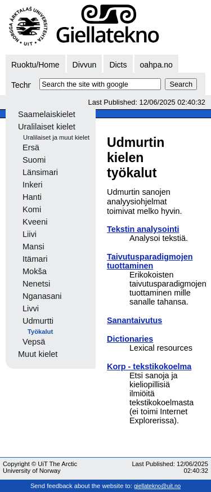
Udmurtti (38, 320)
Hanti (32, 197)
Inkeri (33, 184)
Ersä (31, 147)
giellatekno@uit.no (157, 486)
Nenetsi (36, 283)
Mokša (35, 271)
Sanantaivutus (134, 320)
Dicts (118, 64)
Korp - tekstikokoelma (149, 366)
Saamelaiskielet (46, 114)
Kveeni (35, 221)
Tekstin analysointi (143, 229)
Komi (32, 209)
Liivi (30, 234)
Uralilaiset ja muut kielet (56, 137)
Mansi (33, 246)
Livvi (31, 308)
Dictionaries (130, 338)
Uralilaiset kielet (46, 126)
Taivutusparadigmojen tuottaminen (149, 261)
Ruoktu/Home (35, 64)
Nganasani (42, 296)
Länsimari (40, 172)
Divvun (85, 64)
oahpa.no (156, 64)
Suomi (34, 159)
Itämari (35, 258)
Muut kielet (37, 354)
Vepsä (34, 341)
